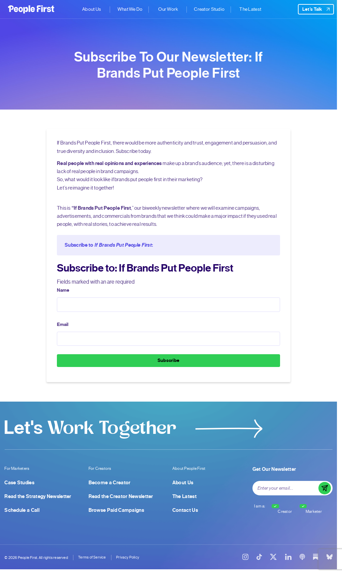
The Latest (250, 9)
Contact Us (185, 510)
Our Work (168, 9)
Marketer (314, 511)
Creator (285, 511)
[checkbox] (275, 506)
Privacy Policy (127, 557)
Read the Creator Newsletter (121, 496)
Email (62, 324)
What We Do (129, 9)
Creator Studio (209, 9)
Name (63, 290)
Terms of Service (92, 557)
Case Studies (19, 483)
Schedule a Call (21, 510)
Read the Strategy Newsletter (37, 496)
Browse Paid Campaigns (116, 510)
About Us (91, 9)
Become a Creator (110, 483)
